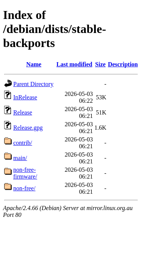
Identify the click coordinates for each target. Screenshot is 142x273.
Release (22, 112)
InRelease (25, 97)
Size (100, 64)
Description (123, 64)
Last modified (74, 64)
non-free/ (24, 188)
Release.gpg (28, 127)
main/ (20, 158)
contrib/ (22, 143)
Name (33, 64)
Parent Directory (33, 84)
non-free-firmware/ (25, 173)
